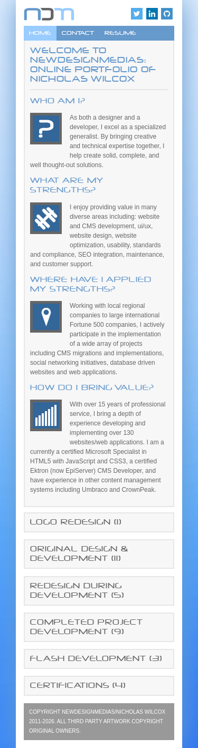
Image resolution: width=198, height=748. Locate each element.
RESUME (120, 33)
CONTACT (78, 33)
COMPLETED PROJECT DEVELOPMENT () (86, 627)
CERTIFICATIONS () (78, 685)
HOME (40, 33)
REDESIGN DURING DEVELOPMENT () (77, 590)
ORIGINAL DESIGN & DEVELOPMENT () (79, 554)
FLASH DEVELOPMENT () (96, 658)
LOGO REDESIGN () (75, 522)
